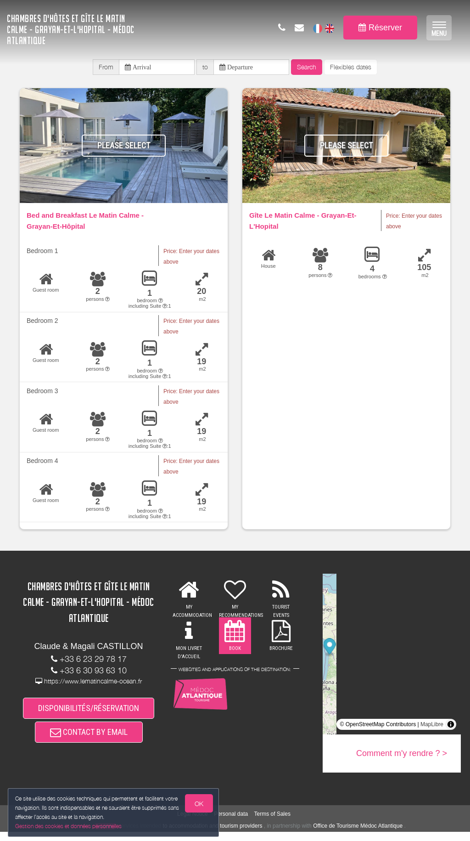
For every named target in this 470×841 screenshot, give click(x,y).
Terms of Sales (272, 822)
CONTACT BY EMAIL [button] (89, 740)
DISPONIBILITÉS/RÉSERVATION (88, 712)
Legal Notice (192, 822)
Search (306, 68)
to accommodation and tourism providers (213, 834)
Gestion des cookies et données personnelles (70, 825)
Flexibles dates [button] (350, 68)
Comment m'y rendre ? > (401, 756)
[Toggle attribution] (450, 727)
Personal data (231, 822)
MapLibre (431, 727)
